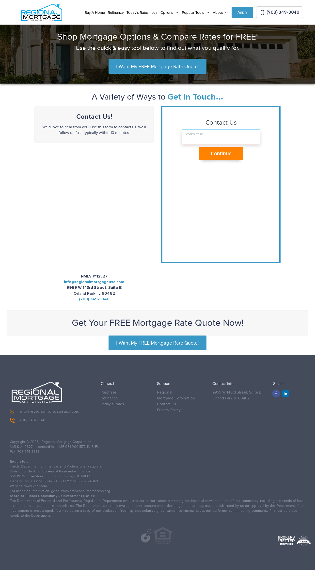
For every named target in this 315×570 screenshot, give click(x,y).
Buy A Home (95, 13)
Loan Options (163, 13)
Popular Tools (193, 13)
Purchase (108, 392)
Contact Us (166, 404)
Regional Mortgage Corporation (176, 395)
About (218, 13)
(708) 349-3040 (279, 12)
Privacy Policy (169, 410)
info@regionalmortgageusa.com (94, 282)
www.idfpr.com (35, 486)
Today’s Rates (137, 13)
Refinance (116, 13)
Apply (242, 12)
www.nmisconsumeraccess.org (85, 491)
